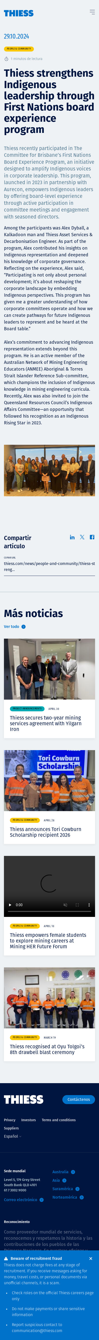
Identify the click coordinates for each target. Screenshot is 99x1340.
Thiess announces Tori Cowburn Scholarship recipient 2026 (45, 832)
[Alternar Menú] (92, 11)
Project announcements (27, 709)
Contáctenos (79, 1099)
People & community (19, 49)
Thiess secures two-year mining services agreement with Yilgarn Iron (46, 723)
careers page (82, 1293)
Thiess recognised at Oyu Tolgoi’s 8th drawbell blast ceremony (47, 1049)
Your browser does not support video (49, 886)
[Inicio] (19, 8)
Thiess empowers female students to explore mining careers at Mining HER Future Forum (48, 940)
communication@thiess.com (37, 1331)
